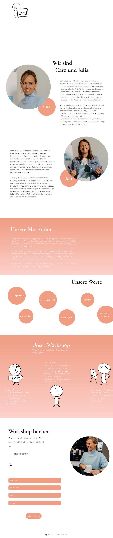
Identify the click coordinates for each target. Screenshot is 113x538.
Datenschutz (61, 534)
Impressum (49, 534)
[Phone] (10, 464)
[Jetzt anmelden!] (34, 516)
